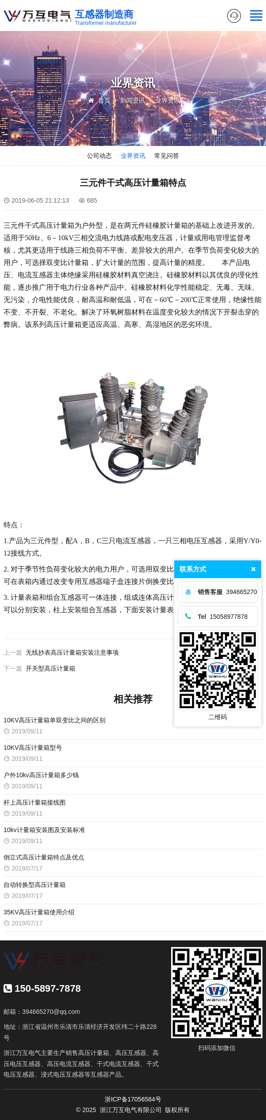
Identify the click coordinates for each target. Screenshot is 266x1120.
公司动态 (99, 155)
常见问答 (166, 155)
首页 (104, 100)
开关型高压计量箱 (50, 668)
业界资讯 (167, 100)
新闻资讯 (132, 100)
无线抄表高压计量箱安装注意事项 (72, 652)
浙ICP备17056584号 (133, 1099)
